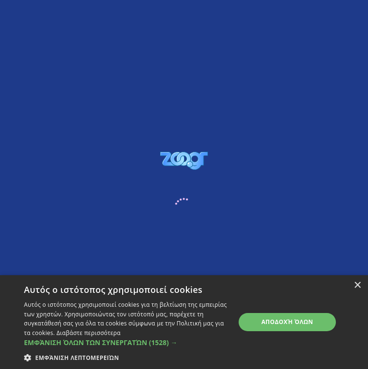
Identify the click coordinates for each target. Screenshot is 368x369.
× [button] (357, 285)
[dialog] (184, 322)
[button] (126, 342)
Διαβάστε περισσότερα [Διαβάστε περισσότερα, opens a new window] (89, 333)
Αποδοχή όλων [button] (287, 322)
